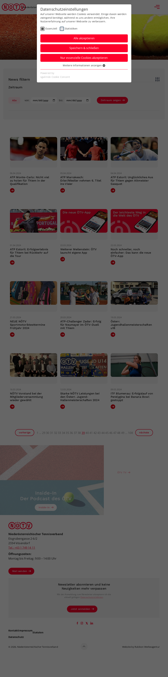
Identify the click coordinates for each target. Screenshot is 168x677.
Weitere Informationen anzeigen (84, 65)
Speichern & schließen (84, 48)
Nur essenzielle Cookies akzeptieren (84, 58)
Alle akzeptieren (84, 38)
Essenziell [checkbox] (51, 28)
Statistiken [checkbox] (71, 28)
